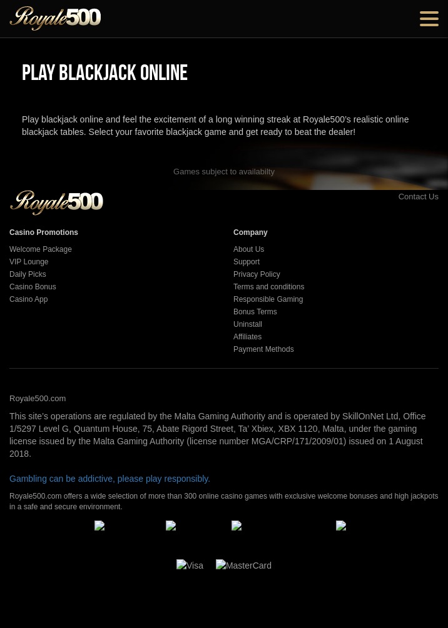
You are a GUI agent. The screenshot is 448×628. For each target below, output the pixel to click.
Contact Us (404, 196)
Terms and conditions (268, 286)
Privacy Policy (256, 274)
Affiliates (247, 336)
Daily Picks (27, 274)
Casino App (28, 299)
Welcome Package (40, 249)
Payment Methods (263, 349)
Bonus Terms (255, 311)
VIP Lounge (29, 261)
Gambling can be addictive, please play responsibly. (109, 479)
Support (246, 261)
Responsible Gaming (268, 299)
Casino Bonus (32, 286)
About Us (248, 249)
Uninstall (247, 324)
